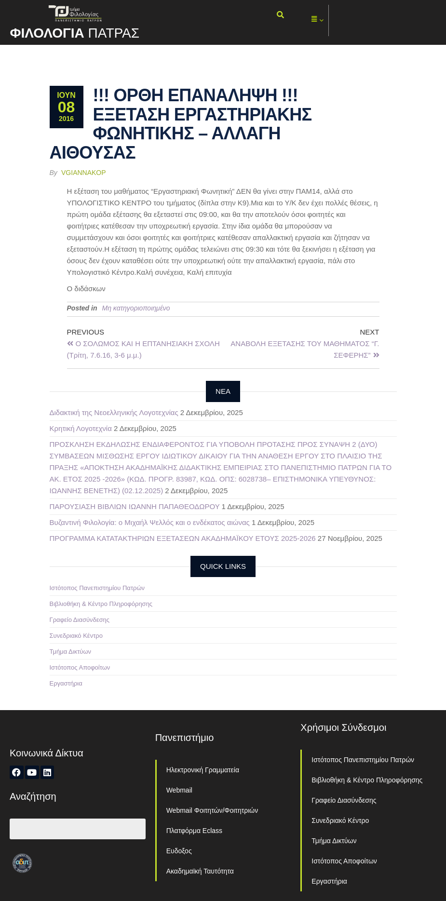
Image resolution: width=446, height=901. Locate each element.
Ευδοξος (179, 851)
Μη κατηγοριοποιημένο (136, 308)
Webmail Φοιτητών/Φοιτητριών (212, 810)
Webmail (179, 790)
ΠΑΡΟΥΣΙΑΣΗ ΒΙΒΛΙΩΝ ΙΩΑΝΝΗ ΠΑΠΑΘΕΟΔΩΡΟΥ (135, 506)
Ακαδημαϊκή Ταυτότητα (200, 871)
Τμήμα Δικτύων (71, 651)
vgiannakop (83, 172)
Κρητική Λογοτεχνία (81, 428)
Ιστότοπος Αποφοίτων (80, 667)
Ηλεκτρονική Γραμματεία (202, 770)
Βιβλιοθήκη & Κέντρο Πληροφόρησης (101, 603)
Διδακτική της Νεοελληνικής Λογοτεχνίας (114, 412)
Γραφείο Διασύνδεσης (80, 619)
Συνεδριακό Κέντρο (76, 635)
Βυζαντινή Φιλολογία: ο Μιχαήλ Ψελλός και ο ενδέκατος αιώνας (150, 522)
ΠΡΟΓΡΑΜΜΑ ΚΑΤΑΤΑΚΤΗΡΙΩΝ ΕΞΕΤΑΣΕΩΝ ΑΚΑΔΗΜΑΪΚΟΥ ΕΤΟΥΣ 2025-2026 (183, 538)
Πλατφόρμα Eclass (194, 830)
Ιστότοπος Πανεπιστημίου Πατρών (97, 588)
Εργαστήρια (66, 683)
